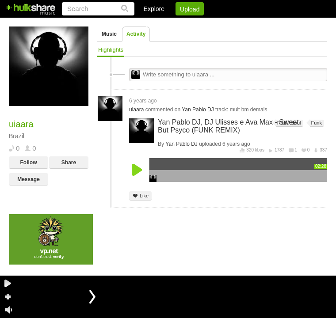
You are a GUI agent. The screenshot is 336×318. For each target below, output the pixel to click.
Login (144, 24)
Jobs (207, 24)
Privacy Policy (278, 24)
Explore (154, 8)
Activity (135, 34)
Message (28, 179)
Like (140, 196)
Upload (189, 9)
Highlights (110, 49)
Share (68, 162)
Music (109, 34)
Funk (316, 123)
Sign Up (176, 24)
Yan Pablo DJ (198, 109)
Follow (28, 162)
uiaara (136, 109)
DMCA (236, 24)
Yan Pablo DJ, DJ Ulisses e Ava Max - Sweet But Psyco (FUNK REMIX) (228, 126)
